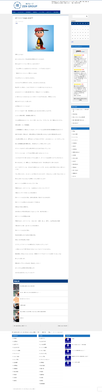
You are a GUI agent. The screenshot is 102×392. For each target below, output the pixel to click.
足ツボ (74, 176)
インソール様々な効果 (76, 362)
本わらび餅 (75, 158)
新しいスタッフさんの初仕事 (79, 117)
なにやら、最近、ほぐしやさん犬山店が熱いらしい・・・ (30, 292)
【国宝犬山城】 (23, 305)
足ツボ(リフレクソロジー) (25, 298)
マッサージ (75, 140)
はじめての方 (20, 12)
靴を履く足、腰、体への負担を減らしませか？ (80, 356)
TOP (26, 332)
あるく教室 (75, 134)
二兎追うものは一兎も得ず (62, 325)
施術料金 (35, 12)
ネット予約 (41, 12)
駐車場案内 (28, 12)
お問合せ (15, 341)
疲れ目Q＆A (75, 164)
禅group (74, 167)
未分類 (74, 155)
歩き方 (74, 161)
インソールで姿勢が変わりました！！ (78, 350)
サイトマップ (16, 353)
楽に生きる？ (75, 123)
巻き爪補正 (56, 12)
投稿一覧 (42, 368)
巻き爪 (74, 146)
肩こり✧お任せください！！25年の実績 (79, 344)
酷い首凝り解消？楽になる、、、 (80, 120)
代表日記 (75, 143)
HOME (14, 12)
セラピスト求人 (43, 353)
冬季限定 (15, 365)
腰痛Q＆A (75, 173)
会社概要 (15, 362)
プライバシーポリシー (44, 359)
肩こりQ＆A (75, 170)
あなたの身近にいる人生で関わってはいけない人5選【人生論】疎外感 (33, 311)
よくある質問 (43, 344)
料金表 (15, 374)
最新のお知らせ (76, 152)
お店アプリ (49, 12)
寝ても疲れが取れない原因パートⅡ (20, 325)
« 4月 (72, 41)
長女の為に (75, 114)
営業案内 (15, 368)
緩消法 (15, 380)
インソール (75, 137)
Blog (16, 23)
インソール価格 (17, 350)
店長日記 (75, 149)
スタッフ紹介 (16, 356)
